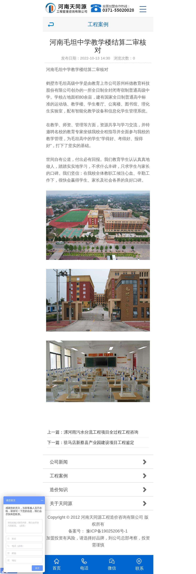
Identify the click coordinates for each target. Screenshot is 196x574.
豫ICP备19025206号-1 (107, 531)
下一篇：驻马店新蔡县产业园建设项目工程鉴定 (90, 442)
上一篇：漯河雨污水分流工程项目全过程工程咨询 (92, 432)
